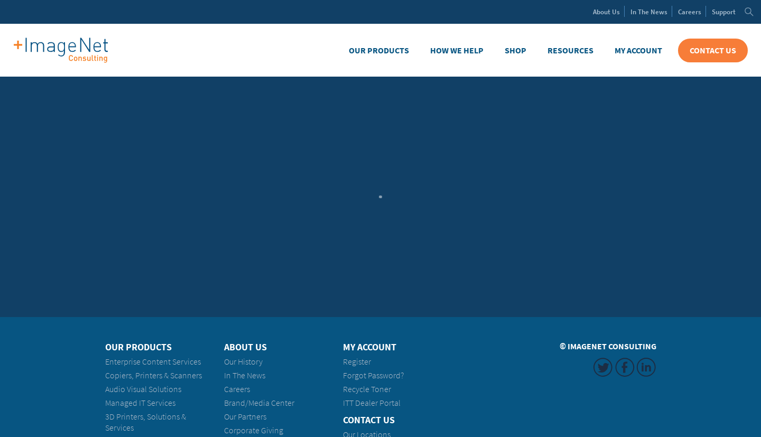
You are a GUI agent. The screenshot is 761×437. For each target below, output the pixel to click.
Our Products (379, 50)
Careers (689, 11)
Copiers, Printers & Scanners (153, 375)
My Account (638, 50)
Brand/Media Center (259, 402)
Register (357, 361)
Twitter (603, 367)
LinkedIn (646, 367)
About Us (245, 347)
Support (724, 11)
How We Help (457, 50)
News (648, 11)
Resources (570, 50)
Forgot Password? (373, 375)
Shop (515, 50)
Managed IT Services (140, 402)
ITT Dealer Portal (372, 402)
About (606, 11)
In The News (244, 375)
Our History (243, 361)
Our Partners (245, 416)
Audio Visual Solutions (143, 389)
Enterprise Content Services (153, 361)
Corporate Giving (253, 430)
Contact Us (713, 50)
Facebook (625, 367)
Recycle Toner (367, 389)
